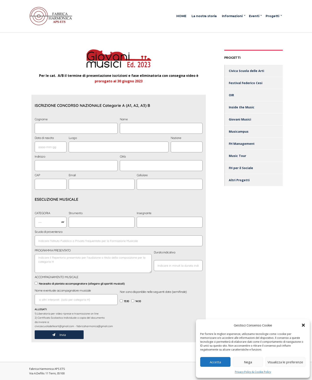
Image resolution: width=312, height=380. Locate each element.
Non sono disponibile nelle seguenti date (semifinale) (153, 292)
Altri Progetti (239, 180)
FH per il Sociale (241, 168)
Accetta (215, 362)
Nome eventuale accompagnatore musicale (63, 290)
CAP (37, 175)
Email (72, 175)
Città (123, 156)
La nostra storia (204, 16)
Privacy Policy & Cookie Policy (253, 372)
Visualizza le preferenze (285, 362)
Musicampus (239, 131)
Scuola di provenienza (48, 232)
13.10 (126, 301)
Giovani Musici (240, 119)
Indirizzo (40, 156)
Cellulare (142, 175)
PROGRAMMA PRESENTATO (53, 250)
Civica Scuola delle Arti (246, 71)
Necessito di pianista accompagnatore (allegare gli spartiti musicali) (82, 283)
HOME (181, 16)
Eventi (254, 16)
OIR (231, 95)
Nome (124, 119)
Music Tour (237, 156)
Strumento (75, 213)
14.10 (138, 301)
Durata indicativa (164, 252)
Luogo (73, 138)
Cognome (41, 119)
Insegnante (144, 213)
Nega (248, 362)
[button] (303, 325)
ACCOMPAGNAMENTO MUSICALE (56, 277)
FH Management (242, 144)
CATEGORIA (42, 213)
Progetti (272, 16)
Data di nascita (44, 138)
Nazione (176, 138)
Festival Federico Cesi (245, 83)
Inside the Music (241, 107)
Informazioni (232, 16)
